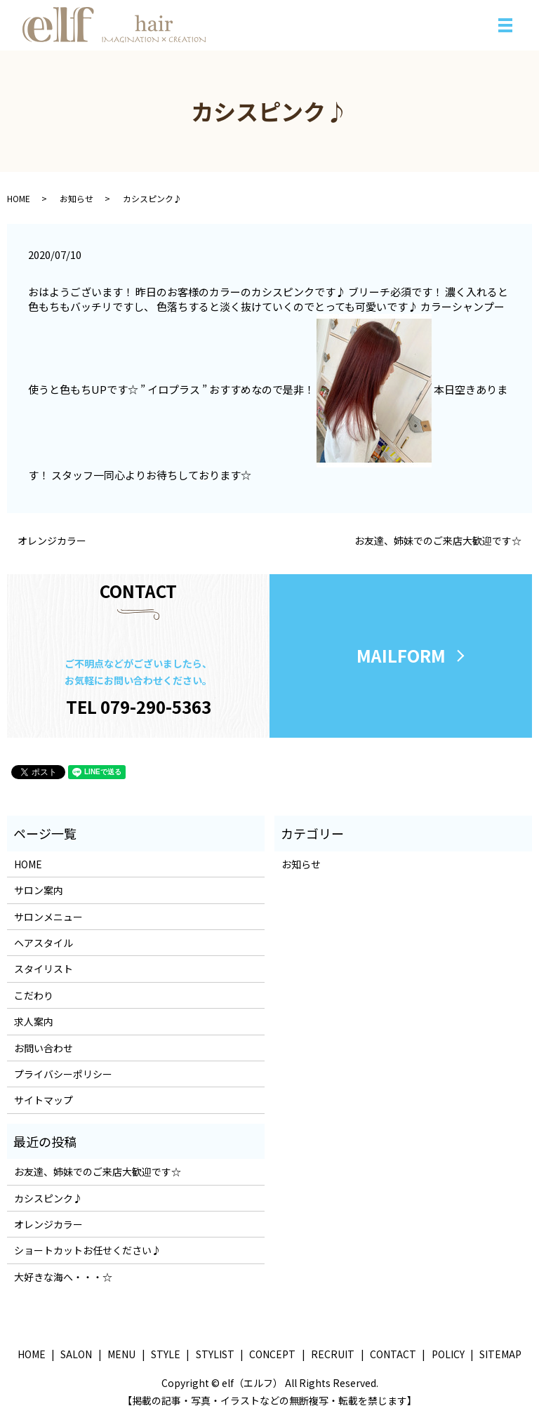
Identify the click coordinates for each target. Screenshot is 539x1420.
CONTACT (393, 1354)
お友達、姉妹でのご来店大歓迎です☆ (437, 541)
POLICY (448, 1354)
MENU (121, 1354)
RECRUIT (332, 1354)
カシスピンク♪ (48, 1198)
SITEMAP (500, 1354)
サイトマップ (43, 1101)
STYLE (165, 1354)
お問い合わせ (43, 1048)
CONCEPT (272, 1354)
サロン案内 (38, 891)
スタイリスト (43, 969)
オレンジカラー (52, 541)
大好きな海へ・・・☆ (63, 1277)
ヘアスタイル (43, 943)
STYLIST (215, 1354)
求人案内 (33, 1022)
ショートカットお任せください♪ (87, 1251)
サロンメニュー (48, 917)
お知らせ (76, 198)
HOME (18, 198)
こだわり (33, 995)
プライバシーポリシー (63, 1074)
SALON (76, 1354)
